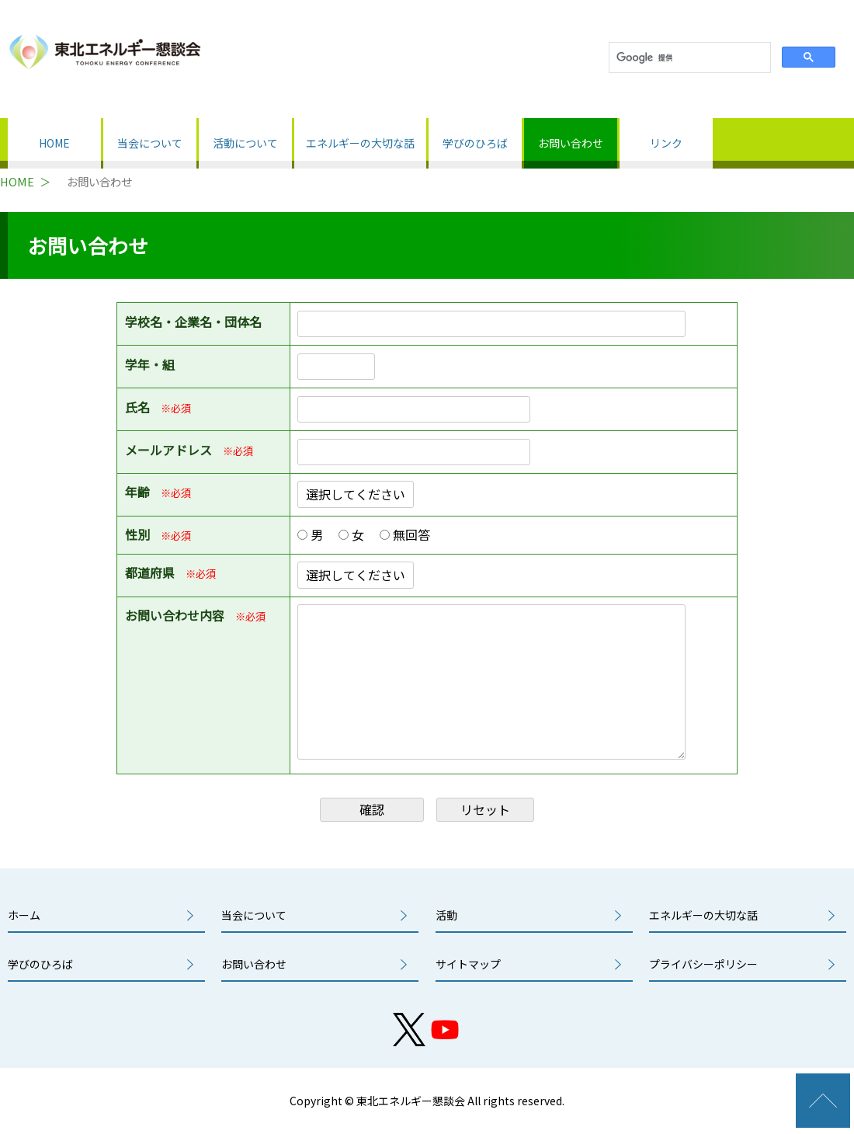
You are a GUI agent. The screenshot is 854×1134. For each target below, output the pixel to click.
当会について (149, 143)
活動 (446, 915)
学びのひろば (475, 143)
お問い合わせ (570, 143)
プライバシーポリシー (703, 964)
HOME (54, 143)
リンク (666, 143)
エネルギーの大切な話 (360, 143)
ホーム (24, 915)
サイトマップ (468, 964)
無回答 (416, 534)
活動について (245, 143)
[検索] (688, 58)
